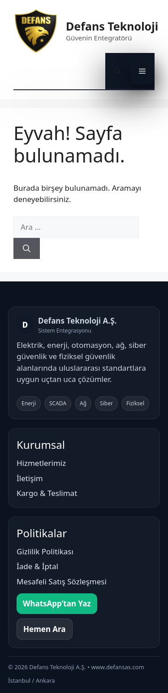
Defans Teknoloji (112, 26)
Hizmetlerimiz (41, 463)
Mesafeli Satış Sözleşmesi (62, 581)
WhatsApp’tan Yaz (57, 603)
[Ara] (26, 248)
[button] (117, 71)
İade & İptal (37, 566)
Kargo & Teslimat (47, 493)
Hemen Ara (44, 629)
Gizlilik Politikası (45, 551)
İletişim (30, 478)
